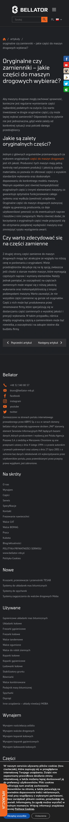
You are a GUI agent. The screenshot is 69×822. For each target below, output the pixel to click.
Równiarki (8, 677)
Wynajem (8, 489)
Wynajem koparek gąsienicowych (21, 741)
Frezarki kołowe (11, 634)
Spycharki (8, 693)
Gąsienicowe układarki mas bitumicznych (25, 618)
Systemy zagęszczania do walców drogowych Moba (31, 596)
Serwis (6, 500)
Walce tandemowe (13, 639)
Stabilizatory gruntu (13, 671)
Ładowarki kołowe (13, 666)
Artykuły (15, 39)
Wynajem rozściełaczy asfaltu (19, 725)
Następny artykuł (48, 342)
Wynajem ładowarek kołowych (19, 747)
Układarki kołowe (12, 623)
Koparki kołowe (11, 655)
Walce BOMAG (10, 527)
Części (6, 495)
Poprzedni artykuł (21, 342)
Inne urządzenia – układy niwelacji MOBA (25, 703)
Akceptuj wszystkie (16, 815)
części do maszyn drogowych (47, 158)
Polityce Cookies (24, 809)
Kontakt (7, 511)
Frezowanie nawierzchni (16, 516)
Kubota (6, 537)
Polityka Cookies (12, 558)
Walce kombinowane (14, 682)
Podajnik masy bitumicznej (17, 687)
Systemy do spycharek (15, 591)
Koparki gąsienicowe (14, 660)
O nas (6, 484)
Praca (6, 532)
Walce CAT (8, 521)
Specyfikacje (9, 505)
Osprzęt (7, 698)
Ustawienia (40, 815)
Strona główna (4, 39)
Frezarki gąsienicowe (14, 628)
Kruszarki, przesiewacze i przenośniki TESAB (27, 580)
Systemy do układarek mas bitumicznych (25, 585)
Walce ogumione (12, 644)
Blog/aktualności (12, 543)
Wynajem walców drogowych (18, 730)
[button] (44, 19)
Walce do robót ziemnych (16, 650)
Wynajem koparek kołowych (18, 736)
